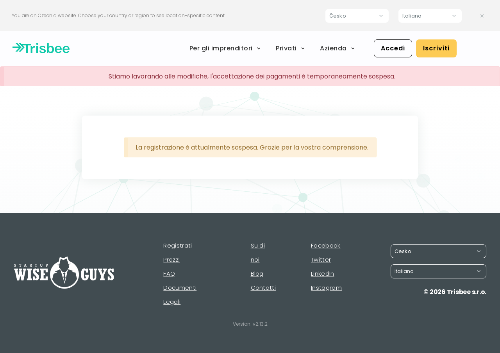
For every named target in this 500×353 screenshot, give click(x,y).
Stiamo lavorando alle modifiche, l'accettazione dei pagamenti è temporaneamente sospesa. (252, 76)
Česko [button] (337, 16)
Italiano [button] (411, 16)
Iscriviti (436, 48)
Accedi (393, 48)
